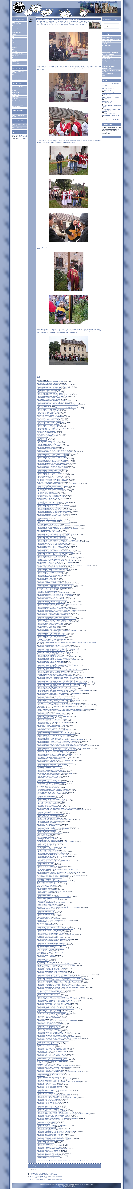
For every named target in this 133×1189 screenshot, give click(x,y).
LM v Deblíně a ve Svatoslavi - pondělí (48, 443)
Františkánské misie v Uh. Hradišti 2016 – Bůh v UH (51, 691)
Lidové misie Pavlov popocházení (46, 761)
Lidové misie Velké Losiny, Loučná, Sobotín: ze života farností (54, 699)
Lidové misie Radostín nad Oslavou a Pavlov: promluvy (52, 454)
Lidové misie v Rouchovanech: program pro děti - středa (52, 509)
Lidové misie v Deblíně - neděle (46, 447)
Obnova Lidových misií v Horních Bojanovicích (50, 1015)
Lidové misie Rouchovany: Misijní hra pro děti (50, 515)
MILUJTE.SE (112, 2)
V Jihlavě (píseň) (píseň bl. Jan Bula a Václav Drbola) (43, 1174)
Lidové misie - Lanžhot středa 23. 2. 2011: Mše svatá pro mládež (55, 975)
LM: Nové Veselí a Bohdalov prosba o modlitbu (50, 566)
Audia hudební (15, 100)
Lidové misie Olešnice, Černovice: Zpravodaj (49, 638)
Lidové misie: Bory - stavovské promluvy (48, 1096)
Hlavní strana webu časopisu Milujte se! (19, 125)
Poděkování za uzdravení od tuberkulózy (48, 774)
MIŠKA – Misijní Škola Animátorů (46, 966)
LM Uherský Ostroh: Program (45, 501)
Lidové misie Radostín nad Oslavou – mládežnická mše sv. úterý (55, 754)
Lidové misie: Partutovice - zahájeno (47, 1121)
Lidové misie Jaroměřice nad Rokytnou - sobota (50, 932)
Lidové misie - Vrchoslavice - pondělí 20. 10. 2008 (51, 1073)
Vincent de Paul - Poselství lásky (46, 882)
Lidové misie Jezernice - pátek (45, 910)
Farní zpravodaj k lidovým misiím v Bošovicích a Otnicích (53, 789)
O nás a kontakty (16, 57)
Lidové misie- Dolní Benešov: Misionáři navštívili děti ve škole (54, 622)
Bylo (13, 36)
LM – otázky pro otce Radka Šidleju (47, 924)
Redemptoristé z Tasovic (44, 1045)
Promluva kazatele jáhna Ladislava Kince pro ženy (51, 891)
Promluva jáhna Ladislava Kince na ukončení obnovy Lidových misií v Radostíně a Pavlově (62, 709)
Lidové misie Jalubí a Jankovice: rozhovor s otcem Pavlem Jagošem (56, 604)
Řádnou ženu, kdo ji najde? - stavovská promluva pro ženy (53, 753)
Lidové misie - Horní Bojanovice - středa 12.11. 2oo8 (51, 1054)
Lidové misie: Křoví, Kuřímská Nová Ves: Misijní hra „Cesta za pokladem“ (57, 648)
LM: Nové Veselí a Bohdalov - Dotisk (47, 563)
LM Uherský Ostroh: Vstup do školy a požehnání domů (52, 502)
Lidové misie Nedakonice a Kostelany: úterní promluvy (52, 396)
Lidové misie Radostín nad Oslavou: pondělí (49, 473)
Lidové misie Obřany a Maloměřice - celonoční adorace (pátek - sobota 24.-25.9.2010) (61, 999)
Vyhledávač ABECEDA (107, 73)
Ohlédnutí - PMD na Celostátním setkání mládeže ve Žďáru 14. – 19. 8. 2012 (59, 907)
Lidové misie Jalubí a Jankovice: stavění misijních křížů (52, 592)
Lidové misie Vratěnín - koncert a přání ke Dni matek (51, 671)
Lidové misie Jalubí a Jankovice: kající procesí (50, 597)
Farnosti (14, 30)
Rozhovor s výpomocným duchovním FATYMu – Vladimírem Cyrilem (56, 965)
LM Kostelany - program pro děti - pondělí (48, 399)
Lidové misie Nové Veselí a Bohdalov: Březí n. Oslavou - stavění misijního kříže (59, 541)
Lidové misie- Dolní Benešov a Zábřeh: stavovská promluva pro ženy (56, 619)
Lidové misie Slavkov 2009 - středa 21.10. (48, 1028)
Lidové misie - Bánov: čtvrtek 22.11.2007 (48, 1150)
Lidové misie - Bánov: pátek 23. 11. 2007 (48, 1147)
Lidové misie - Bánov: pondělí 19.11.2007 (48, 1156)
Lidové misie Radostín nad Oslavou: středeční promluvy (52, 467)
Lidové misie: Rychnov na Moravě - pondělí (49, 1137)
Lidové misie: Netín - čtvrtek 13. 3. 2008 (48, 1106)
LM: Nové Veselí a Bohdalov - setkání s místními (51, 559)
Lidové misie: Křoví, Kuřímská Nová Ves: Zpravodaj (51, 651)
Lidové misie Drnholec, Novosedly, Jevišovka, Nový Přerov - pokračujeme (57, 872)
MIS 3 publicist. (16, 96)
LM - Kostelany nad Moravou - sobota (47, 383)
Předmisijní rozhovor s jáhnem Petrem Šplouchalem (51, 1012)
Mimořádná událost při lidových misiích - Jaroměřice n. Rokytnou (55, 929)
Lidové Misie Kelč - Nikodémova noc (47, 889)
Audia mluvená (16, 103)
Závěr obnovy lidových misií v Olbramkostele (49, 482)
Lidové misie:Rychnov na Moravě (46, 1141)
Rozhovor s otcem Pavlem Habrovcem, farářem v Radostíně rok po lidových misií (59, 710)
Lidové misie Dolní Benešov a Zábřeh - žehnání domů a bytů (54, 620)
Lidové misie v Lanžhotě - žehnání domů (48, 993)
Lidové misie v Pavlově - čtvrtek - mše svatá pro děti (51, 459)
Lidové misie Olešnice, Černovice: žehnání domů (50, 636)
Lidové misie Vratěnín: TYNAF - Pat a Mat (48, 667)
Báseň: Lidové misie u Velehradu (46, 590)
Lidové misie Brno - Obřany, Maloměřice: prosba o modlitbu (53, 550)
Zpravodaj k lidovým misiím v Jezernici (48, 918)
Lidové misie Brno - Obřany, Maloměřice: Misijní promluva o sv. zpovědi (57, 528)
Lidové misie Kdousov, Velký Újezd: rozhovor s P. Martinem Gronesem (56, 659)
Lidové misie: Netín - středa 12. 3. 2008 (48, 1108)
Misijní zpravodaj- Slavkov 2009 (46, 1022)
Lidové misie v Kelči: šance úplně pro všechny (50, 575)
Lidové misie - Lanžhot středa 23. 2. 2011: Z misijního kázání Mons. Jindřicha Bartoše (61, 978)
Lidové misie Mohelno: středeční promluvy (49, 421)
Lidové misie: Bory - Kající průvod (46, 1093)
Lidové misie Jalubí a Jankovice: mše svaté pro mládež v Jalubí (55, 594)
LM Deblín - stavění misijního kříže (46, 432)
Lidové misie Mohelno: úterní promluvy (48, 424)
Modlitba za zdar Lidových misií (46, 796)
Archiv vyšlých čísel (17, 127)
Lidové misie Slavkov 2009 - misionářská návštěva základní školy (55, 1036)
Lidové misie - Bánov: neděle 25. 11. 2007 (49, 1144)
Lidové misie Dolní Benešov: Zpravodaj (48, 626)
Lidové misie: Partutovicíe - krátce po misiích (49, 1109)
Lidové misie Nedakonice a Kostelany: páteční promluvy (52, 386)
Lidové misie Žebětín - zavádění (46, 831)
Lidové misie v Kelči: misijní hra (46, 578)
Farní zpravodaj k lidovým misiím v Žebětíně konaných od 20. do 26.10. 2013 (49, 843)
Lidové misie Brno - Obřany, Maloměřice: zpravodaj (51, 537)
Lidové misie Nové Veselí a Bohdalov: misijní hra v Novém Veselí (55, 560)
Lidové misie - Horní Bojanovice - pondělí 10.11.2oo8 (52, 1057)
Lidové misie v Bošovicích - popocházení (48, 780)
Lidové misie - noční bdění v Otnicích (47, 777)
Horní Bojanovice (42, 1052)
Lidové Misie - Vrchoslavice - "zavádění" (48, 1080)
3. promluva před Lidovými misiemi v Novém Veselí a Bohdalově (55, 584)
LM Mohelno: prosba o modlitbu (46, 431)
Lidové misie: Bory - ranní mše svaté (47, 1100)
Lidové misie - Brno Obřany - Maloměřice (48, 1010)
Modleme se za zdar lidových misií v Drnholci (49, 878)
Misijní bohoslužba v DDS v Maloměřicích (48, 531)
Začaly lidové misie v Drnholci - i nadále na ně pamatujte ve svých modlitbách (59, 875)
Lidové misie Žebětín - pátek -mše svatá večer (50, 814)
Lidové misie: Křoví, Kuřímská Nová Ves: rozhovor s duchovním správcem (57, 649)
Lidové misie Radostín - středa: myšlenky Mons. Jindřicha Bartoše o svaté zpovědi (60, 739)
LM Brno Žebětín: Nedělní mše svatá (47, 850)
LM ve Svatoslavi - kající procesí (46, 441)
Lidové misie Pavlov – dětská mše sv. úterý (49, 758)
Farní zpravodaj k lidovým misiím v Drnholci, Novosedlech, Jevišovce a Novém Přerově (52, 880)
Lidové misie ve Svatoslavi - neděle (47, 448)
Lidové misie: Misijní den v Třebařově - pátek (49, 1128)
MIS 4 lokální (15, 98)
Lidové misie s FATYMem (44, 921)
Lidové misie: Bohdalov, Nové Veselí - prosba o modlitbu (53, 582)
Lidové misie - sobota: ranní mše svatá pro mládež (51, 799)
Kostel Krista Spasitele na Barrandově (47, 728)
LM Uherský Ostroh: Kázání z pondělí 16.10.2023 (51, 495)
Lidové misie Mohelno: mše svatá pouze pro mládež (51, 409)
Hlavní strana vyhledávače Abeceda (18, 116)
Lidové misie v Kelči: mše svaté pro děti (48, 574)
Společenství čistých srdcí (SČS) (110, 39)
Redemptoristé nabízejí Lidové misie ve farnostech (51, 902)
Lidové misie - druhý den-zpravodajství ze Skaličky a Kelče (53, 897)
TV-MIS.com (92, 2)
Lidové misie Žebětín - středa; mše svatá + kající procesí (53, 827)
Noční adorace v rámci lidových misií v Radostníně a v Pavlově (54, 757)
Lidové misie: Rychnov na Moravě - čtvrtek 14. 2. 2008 (52, 1132)
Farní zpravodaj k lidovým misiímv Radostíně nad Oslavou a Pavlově (47, 768)
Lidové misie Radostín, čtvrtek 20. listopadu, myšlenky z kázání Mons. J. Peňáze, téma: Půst (63, 748)
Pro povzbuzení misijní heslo (45, 1129)
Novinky (14, 90)
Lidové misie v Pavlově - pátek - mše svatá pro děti (51, 456)
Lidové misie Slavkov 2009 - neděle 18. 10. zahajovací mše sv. (54, 1033)
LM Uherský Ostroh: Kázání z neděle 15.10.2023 (50, 496)
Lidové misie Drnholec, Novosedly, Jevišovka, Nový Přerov (53, 873)
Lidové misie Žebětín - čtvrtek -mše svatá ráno (50, 821)
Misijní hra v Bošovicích (43, 786)
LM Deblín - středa (42, 440)
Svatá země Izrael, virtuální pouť (110, 52)
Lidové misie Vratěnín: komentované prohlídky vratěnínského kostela (56, 665)
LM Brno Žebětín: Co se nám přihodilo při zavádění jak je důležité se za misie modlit (51, 848)
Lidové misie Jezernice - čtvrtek (46, 911)
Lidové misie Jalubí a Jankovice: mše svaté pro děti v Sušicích (54, 595)
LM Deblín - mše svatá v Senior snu (47, 435)
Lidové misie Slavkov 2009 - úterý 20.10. (48, 1029)
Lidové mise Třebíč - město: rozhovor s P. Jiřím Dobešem (53, 722)
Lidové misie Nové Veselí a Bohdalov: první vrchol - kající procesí (55, 553)
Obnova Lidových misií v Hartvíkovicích (48, 1017)
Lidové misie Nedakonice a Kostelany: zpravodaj (50, 402)
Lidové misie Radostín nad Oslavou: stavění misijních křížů (53, 453)
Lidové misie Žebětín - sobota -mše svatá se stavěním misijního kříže (56, 808)
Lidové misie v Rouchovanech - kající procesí (49, 508)
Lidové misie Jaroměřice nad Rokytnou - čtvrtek (50, 933)
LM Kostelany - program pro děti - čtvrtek (48, 389)
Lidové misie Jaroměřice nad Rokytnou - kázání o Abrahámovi (54, 942)
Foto (13, 38)
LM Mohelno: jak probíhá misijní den (47, 413)
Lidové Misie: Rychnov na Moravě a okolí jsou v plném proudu (54, 1138)
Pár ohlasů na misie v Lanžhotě (46, 962)
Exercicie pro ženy (42, 1089)
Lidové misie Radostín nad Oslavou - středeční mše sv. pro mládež (55, 747)
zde (22, 135)
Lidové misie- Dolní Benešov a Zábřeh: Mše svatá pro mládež (54, 616)
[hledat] (111, 26)
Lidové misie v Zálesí (43, 959)
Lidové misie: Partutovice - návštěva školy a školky (51, 1119)
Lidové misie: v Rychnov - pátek (46, 1127)
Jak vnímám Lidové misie (44, 1064)
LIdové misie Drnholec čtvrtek (45, 865)
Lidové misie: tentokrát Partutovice (46, 1122)
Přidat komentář (85, 1160)
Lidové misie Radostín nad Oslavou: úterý (48, 472)
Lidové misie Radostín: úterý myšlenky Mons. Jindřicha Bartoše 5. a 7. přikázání (59, 744)
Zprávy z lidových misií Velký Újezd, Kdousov (49, 654)
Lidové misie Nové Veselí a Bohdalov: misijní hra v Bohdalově (54, 562)
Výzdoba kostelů (16, 55)
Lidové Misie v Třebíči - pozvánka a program (49, 726)
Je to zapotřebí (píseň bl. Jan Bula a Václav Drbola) (43, 1178)
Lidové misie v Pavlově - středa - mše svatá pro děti (51, 464)
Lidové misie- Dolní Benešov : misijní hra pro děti (50, 623)
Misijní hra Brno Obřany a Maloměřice (47, 530)
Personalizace (15, 61)
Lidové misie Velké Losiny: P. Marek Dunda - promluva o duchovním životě (58, 706)
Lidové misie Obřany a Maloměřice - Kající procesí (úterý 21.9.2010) (56, 1000)
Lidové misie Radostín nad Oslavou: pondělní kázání (52, 475)
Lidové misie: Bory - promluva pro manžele (49, 1086)
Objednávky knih (16, 79)
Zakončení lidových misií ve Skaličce (47, 885)
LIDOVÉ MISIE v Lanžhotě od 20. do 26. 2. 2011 (51, 991)
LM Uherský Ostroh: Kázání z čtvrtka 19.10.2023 (50, 491)
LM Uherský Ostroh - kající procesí (46, 492)
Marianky (14, 47)
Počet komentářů (75, 1160)
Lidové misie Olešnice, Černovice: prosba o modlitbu (51, 633)
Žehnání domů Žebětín (43, 835)
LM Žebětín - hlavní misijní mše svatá (47, 802)
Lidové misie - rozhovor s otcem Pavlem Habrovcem (51, 770)
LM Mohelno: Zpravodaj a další (45, 429)
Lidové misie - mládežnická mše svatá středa (49, 806)
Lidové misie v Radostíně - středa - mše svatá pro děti (52, 461)
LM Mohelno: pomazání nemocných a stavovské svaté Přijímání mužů (56, 408)
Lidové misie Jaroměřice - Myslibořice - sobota (50, 930)
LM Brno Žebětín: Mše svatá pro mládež (48, 840)
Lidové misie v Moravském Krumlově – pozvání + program (53, 608)
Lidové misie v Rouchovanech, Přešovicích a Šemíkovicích (53, 511)
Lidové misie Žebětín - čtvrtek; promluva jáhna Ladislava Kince (54, 819)
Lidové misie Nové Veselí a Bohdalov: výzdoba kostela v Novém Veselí (57, 558)
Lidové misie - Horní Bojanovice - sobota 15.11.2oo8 (51, 1048)
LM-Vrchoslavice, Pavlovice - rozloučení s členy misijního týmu (54, 1067)
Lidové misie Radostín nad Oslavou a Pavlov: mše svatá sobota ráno (56, 451)
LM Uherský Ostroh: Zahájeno (45, 499)
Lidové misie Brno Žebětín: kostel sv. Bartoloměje (51, 853)
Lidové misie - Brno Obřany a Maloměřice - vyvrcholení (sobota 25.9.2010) (58, 997)
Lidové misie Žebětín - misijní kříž (46, 830)
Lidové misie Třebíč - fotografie (45, 718)
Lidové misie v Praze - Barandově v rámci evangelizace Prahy (54, 773)
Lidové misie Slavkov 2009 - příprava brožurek (50, 1039)
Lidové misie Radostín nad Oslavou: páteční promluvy (52, 457)
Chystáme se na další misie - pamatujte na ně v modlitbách (53, 860)
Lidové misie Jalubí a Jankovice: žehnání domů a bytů (52, 600)
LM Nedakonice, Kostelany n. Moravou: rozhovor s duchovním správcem (57, 405)
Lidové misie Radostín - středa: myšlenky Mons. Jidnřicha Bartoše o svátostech (59, 741)
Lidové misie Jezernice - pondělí (46, 916)
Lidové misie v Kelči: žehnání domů (47, 579)
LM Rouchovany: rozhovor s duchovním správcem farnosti (53, 523)
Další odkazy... (105, 75)
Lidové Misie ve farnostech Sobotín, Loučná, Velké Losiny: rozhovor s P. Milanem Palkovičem (63, 705)
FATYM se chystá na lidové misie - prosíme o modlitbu (52, 792)
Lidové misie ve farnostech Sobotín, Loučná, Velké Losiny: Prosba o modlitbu (58, 700)
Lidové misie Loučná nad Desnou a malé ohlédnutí (51, 694)
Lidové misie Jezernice (43, 917)
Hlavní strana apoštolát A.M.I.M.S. (18, 72)
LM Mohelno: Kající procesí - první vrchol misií (50, 416)
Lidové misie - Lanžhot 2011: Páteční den (48, 969)
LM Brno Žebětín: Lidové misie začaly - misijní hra (51, 852)
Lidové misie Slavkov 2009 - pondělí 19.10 (49, 1031)
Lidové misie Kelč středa (44, 894)
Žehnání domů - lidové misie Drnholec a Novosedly (51, 876)
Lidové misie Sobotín (43, 697)
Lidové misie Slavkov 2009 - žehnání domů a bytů (51, 1035)
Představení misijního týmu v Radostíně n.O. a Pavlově (52, 737)
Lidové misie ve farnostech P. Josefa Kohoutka (50, 687)
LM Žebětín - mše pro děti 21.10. (46, 812)
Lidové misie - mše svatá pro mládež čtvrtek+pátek (51, 801)
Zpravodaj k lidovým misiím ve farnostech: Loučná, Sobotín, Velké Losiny (57, 703)
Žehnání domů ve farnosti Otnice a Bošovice (49, 793)
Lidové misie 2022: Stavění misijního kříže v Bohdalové (52, 544)
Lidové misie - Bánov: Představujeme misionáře (50, 1153)
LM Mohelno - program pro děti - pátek (48, 412)
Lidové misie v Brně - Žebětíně (45, 857)
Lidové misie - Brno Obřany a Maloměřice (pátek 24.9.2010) (54, 1003)
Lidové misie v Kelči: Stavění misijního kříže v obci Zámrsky (53, 569)
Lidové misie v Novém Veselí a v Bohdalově (49, 556)
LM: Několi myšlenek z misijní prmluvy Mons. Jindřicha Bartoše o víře (56, 750)
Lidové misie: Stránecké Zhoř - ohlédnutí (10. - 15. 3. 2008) (53, 1095)
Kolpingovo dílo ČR (107, 68)
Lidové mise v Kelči (42, 901)
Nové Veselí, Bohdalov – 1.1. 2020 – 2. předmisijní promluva (54, 587)
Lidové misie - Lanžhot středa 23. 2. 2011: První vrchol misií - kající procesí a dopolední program (64, 974)
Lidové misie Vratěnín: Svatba (45, 668)
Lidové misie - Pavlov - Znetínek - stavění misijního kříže (53, 732)
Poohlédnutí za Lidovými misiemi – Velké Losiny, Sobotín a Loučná (55, 675)
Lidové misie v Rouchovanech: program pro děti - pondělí (53, 514)
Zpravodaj (14, 34)
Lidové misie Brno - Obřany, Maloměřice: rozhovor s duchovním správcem (57, 540)
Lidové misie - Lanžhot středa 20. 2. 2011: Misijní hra (52, 972)
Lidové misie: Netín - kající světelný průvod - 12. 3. (51, 1111)
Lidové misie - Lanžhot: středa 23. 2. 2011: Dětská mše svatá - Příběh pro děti (59, 977)
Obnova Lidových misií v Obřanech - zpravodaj (50, 926)
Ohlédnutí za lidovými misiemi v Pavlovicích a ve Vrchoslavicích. (55, 1065)
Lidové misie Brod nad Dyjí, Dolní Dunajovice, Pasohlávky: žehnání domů (57, 686)
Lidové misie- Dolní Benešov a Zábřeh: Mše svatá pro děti (53, 617)
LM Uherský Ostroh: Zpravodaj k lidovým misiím (50, 498)
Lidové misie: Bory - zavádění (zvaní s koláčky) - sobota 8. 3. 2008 (55, 1112)
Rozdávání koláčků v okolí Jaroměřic (47, 946)
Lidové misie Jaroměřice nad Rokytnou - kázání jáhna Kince (54, 939)
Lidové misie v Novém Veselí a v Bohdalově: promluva (52, 543)
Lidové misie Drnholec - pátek (45, 863)
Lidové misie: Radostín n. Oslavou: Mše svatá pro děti (52, 751)
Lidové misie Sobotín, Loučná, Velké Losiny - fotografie (52, 696)
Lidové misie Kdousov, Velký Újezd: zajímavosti (50, 662)
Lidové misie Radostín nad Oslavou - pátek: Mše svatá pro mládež (55, 760)
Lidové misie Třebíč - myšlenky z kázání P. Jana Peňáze (53, 716)
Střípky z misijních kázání (44, 936)
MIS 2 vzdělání (15, 94)
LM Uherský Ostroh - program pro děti (47, 493)
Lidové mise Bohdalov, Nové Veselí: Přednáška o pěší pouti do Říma (56, 585)
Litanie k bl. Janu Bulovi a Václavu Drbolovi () (41, 1173)
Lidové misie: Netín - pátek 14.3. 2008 (47, 1105)
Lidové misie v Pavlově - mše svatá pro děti (49, 470)
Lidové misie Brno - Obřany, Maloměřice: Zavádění (51, 536)
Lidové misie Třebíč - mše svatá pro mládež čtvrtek (51, 713)
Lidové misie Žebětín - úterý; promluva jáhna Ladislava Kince (54, 828)
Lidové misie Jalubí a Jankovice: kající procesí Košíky (52, 598)
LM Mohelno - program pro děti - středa (48, 419)
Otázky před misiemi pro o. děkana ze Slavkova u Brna (52, 1041)
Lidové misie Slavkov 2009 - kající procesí (49, 1026)
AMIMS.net (82, 2)
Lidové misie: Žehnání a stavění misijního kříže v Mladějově (53, 1116)
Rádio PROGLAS (106, 45)
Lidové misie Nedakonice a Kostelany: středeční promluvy (53, 394)
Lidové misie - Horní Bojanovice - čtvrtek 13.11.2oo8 (51, 1051)
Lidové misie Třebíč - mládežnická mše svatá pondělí (52, 719)
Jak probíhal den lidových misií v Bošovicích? (49, 776)
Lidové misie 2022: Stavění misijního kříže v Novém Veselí (53, 546)
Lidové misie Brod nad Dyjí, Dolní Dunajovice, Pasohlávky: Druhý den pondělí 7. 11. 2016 (62, 683)
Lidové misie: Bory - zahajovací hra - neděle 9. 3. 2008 (52, 1115)
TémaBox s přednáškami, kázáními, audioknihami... (111, 61)
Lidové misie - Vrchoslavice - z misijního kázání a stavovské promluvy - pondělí (59, 1071)
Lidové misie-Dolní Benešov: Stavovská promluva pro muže (53, 613)
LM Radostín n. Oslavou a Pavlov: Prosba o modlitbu (52, 480)
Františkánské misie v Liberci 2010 (46, 994)
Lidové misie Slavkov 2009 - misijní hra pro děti (50, 1032)
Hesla (13, 40)
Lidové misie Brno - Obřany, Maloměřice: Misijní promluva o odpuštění (56, 534)
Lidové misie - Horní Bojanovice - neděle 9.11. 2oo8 (51, 1058)
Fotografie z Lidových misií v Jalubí (47, 591)
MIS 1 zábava (15, 92)
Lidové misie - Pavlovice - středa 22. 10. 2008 (50, 1068)
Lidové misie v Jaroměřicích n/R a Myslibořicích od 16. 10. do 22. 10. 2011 (50, 950)
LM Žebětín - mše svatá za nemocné (47, 805)
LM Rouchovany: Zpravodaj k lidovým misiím (49, 520)
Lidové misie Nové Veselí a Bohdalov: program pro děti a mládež (55, 552)
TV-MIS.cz (102, 2)
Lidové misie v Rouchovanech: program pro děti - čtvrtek (53, 507)
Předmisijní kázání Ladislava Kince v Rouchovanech (51, 517)
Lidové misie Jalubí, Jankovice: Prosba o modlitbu (51, 607)
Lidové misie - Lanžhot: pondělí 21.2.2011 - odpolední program (54, 984)
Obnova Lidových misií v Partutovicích (47, 1044)
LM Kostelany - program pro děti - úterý (48, 397)
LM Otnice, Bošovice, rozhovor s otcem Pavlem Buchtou (53, 790)
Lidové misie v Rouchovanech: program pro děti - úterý (52, 512)
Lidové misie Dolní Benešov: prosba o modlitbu (50, 624)
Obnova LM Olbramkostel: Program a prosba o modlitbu (52, 486)
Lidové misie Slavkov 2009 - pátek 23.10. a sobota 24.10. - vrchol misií (57, 1020)
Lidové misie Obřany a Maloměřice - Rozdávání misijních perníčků (55, 1009)
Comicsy (14, 77)
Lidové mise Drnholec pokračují (46, 868)
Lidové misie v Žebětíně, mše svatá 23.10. (49, 811)
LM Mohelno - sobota (43, 406)
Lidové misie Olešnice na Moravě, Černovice (49, 629)
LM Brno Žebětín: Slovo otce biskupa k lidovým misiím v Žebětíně (55, 841)
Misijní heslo (40, 1076)
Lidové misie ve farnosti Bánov (45, 1157)
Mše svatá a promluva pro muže (46, 822)
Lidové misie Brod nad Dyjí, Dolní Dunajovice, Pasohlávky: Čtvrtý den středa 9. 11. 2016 (62, 677)
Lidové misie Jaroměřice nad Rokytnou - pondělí (50, 943)
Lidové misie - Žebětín (43, 846)
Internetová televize (107, 48)
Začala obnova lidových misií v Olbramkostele (50, 485)
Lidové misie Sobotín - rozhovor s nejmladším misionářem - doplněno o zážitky (59, 693)
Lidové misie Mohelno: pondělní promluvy (48, 425)
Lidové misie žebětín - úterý (44, 834)
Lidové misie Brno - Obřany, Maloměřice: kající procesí (52, 527)
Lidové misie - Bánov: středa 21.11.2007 (48, 1151)
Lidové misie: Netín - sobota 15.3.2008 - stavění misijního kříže (54, 1090)
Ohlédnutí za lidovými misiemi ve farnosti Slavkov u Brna (53, 1013)
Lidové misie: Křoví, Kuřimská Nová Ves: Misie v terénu (52, 645)
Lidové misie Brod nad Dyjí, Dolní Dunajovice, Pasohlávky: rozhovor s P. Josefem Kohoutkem (63, 690)
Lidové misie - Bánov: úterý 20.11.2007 (48, 1154)
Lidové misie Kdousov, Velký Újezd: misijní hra (50, 655)
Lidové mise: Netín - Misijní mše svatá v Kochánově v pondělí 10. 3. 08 (57, 1097)
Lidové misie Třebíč (42, 712)
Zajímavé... (14, 51)
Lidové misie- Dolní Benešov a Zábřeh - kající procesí (52, 611)
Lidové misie (15, 42)
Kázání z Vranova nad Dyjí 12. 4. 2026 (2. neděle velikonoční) (46, 1179)
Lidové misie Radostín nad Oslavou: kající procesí (51, 466)
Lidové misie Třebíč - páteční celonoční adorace (50, 721)
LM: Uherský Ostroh (42, 518)
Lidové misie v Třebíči (43, 723)
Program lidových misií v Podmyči (46, 904)
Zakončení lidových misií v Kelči (46, 886)
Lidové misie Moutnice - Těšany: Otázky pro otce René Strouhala (55, 964)
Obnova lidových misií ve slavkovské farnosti (49, 996)
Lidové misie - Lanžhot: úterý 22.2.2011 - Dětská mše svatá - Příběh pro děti (58, 981)
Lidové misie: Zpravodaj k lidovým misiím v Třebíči (51, 725)
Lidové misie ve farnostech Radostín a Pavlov (50, 771)
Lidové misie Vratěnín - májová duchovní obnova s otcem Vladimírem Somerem (59, 670)
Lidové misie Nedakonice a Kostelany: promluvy (50, 381)
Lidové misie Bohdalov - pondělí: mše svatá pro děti (51, 555)
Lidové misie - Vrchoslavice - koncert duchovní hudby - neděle (54, 1079)
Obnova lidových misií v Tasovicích (47, 1042)
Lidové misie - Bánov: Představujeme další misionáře (52, 1148)
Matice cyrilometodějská (108, 54)
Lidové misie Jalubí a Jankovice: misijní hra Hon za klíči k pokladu (55, 601)
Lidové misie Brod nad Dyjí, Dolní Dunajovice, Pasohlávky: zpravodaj (56, 688)
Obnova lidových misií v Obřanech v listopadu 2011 (51, 927)
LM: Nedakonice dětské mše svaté (46, 392)
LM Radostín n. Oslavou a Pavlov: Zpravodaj (49, 477)
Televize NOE (105, 43)
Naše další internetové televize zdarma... (17, 106)
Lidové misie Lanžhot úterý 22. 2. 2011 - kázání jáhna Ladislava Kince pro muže (59, 980)
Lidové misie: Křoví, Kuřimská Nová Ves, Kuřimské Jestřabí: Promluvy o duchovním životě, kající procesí (66, 642)
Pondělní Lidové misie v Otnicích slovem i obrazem (51, 782)
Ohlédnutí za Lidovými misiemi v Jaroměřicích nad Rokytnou (54, 920)
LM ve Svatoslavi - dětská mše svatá (47, 444)
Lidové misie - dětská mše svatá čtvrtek (48, 815)
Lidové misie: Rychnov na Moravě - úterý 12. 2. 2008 (52, 1135)
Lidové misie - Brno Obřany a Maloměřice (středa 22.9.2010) (54, 1004)
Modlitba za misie (42, 1063)
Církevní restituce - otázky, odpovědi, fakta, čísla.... (111, 71)
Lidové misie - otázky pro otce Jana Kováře (49, 948)
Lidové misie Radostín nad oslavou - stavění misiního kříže (53, 735)
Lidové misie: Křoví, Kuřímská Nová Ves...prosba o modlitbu (54, 652)
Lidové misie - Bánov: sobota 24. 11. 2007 (49, 1146)
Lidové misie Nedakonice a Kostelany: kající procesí (51, 393)
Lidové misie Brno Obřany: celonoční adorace (50, 533)
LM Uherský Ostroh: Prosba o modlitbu (48, 504)
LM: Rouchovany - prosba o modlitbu (47, 521)
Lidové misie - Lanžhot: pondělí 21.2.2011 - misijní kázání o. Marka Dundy (58, 985)
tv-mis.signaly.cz (22, 136)
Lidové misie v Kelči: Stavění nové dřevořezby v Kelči (52, 568)
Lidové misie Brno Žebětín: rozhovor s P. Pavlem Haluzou (53, 854)
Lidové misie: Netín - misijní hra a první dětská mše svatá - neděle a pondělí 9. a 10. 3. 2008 (63, 1113)
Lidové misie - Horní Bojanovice (46, 1047)
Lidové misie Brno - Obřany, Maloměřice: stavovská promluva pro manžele (58, 525)
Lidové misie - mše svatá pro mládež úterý (49, 824)
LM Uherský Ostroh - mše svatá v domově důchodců (51, 489)
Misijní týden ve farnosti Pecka (45, 640)
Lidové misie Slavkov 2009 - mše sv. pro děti (49, 1023)
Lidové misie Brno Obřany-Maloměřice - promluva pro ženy (53, 1007)
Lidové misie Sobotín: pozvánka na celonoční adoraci (52, 702)
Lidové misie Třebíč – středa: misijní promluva (50, 715)
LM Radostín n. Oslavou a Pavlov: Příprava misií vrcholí (52, 479)
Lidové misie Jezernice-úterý (45, 914)
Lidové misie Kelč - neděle (44, 898)
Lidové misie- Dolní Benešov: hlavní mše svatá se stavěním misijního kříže (58, 610)
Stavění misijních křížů (43, 1124)
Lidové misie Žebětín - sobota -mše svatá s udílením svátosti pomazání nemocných (60, 809)
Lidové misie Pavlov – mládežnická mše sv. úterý (50, 755)
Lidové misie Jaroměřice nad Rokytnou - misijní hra (51, 945)
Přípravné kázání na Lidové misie (46, 627)
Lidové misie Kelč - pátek (44, 888)
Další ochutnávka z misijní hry (45, 837)
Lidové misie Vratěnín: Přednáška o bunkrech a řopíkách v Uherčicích (56, 672)
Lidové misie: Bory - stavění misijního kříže (49, 1084)
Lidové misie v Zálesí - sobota (45, 955)
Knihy (13, 49)
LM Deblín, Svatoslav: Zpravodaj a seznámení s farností (52, 450)
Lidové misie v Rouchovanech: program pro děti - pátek (52, 505)
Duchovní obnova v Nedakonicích (46, 1083)
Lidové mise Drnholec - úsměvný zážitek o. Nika (50, 866)
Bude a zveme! (16, 25)
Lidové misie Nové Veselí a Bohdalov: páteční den (51, 547)
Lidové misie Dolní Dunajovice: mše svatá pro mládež (52, 680)
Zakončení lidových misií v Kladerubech (48, 884)
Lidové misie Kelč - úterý (44, 895)
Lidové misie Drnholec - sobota (45, 862)
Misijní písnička (41, 1019)
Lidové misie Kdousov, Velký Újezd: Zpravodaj (50, 661)
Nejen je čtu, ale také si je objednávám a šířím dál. (108, 114)
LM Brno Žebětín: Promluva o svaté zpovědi (49, 818)
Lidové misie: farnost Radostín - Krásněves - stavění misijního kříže (56, 734)
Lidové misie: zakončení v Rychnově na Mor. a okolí (51, 1125)
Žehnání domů (41, 707)
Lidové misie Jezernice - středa (45, 913)
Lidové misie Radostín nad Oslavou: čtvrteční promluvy (52, 460)
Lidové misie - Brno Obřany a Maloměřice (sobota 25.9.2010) (54, 1001)
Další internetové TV (107, 50)
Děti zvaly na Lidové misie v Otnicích (47, 787)
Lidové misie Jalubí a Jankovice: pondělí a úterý (50, 603)
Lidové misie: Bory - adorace (45, 1092)
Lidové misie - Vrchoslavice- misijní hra (48, 1077)
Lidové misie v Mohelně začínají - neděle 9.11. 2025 (51, 428)
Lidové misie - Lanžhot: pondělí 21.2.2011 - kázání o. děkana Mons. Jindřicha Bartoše (61, 987)
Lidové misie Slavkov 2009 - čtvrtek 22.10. (49, 1025)
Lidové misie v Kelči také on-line (46, 576)
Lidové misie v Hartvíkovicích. (45, 1143)
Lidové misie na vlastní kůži (44, 779)
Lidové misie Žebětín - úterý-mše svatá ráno (49, 833)
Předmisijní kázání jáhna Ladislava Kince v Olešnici (51, 639)
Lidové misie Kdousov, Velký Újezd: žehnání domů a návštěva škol (55, 656)
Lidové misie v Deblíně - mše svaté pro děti (49, 445)
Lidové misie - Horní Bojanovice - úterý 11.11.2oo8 (51, 1055)
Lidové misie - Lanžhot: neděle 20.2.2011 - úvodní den (52, 990)
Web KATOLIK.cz (106, 41)
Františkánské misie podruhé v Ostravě (48, 905)
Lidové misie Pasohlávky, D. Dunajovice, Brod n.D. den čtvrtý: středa (56, 678)
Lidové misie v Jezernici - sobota (46, 908)
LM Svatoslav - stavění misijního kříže (47, 434)
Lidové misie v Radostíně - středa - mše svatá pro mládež (53, 463)
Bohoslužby (15, 28)
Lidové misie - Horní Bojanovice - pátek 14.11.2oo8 (51, 1049)
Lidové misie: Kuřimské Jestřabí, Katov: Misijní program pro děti (55, 646)
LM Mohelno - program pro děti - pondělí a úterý (50, 422)
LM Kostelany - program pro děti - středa (48, 390)
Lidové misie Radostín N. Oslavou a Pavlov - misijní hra (52, 764)
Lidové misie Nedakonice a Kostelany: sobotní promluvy (52, 384)
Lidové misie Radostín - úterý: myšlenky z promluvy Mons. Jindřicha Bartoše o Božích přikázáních (64, 745)
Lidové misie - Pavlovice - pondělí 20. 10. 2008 (50, 1074)
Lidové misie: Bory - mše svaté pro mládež (49, 1102)
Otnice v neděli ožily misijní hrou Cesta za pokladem (51, 783)
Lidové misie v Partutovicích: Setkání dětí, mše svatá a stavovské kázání (57, 1118)
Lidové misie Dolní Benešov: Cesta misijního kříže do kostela (54, 614)
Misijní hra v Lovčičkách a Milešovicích (48, 785)
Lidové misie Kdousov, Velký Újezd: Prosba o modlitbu (52, 658)
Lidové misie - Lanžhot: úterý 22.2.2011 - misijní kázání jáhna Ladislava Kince (59, 982)
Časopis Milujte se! (107, 37)
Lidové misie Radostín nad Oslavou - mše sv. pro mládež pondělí (55, 763)
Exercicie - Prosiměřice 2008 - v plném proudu (50, 1140)
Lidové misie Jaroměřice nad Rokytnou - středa (50, 937)
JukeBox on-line (106, 58)
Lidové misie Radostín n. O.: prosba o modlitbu (50, 488)
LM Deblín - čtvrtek (42, 438)
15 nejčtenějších (16, 63)
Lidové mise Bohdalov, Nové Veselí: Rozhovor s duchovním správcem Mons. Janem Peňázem (63, 565)
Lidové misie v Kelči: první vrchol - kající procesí (50, 571)
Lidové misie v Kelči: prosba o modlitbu (48, 581)
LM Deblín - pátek (42, 437)
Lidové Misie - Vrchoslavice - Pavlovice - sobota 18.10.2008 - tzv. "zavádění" (58, 1081)
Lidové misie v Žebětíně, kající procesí (48, 825)
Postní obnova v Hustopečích (45, 859)
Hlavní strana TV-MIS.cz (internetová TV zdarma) (18, 87)
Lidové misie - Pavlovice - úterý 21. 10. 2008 (49, 1070)
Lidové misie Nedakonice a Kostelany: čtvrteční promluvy (53, 387)
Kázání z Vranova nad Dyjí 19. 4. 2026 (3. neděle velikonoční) (46, 1176)
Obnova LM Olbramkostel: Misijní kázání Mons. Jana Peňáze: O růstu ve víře (58, 483)
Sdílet (39, 377)
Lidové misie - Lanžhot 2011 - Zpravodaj (48, 988)
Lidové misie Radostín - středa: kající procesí (49, 738)
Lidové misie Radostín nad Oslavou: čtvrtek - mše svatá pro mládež (56, 742)
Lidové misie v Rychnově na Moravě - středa (49, 1134)
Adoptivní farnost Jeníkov (108, 66)
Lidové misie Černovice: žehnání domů (48, 632)
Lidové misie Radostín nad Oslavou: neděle (49, 476)
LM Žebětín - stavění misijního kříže (47, 803)
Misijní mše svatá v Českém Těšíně (47, 524)
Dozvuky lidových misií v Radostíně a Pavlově (50, 731)
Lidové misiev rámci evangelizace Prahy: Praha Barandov (53, 729)
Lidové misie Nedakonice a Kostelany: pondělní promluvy (53, 400)
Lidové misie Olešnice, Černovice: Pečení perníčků (51, 635)
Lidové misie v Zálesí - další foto (46, 956)
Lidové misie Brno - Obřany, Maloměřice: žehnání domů (52, 539)
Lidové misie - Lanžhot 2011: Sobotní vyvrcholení (51, 968)
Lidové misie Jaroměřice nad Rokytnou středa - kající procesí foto (55, 934)
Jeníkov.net (105, 64)
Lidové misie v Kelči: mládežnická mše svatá (49, 572)
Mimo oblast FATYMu (17, 53)
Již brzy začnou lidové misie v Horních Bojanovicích (51, 1061)
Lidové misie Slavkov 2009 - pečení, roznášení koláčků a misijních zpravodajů (59, 1038)
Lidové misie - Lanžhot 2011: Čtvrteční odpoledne (51, 971)
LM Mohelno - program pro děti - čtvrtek (48, 415)
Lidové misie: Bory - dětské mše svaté (47, 1103)
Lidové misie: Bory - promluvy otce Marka (48, 1087)
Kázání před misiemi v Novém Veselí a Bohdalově (51, 588)
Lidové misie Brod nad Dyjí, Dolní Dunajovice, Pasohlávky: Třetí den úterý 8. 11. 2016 (61, 681)
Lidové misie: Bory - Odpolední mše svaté (48, 1099)
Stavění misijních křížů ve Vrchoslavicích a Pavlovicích (52, 1060)
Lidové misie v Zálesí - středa (45, 958)
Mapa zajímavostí (16, 45)
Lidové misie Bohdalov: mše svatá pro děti (49, 549)
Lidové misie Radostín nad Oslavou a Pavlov (49, 766)
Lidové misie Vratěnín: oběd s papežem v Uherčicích (51, 664)
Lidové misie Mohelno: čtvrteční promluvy (48, 418)
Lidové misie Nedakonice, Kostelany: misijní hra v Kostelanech (54, 403)
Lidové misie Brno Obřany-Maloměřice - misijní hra (51, 1006)
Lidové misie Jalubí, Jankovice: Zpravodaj (48, 606)
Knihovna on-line (16, 74)
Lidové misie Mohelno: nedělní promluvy (48, 427)
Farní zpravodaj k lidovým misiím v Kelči (48, 900)
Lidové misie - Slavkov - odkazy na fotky (48, 1016)
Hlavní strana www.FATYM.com (16, 23)
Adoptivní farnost (16, 32)
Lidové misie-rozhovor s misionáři (46, 798)
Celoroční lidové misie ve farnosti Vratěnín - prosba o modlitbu (54, 674)
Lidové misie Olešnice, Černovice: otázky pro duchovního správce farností (57, 630)
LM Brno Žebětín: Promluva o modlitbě (48, 817)
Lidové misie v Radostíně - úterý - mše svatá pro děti (51, 469)
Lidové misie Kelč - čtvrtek (44, 892)
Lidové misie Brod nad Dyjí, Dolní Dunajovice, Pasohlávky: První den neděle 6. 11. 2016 (61, 684)
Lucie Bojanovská (45, 1160)
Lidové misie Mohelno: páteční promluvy (48, 411)
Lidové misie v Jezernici (44, 923)
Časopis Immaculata (107, 56)
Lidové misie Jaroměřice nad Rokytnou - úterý (50, 940)
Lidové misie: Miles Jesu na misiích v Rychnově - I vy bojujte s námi (56, 1131)
